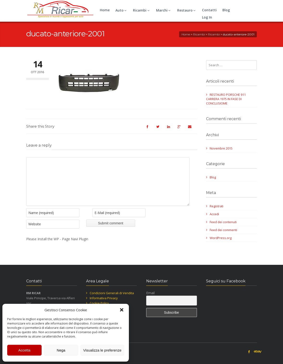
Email (150, 293)
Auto (121, 10)
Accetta (24, 350)
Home (105, 10)
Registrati (216, 206)
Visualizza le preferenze (102, 350)
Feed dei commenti (223, 230)
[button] (121, 309)
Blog (226, 10)
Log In (207, 17)
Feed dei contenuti (223, 222)
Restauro (187, 10)
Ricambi (142, 10)
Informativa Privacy (104, 298)
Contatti (209, 10)
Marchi (164, 10)
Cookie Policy (99, 303)
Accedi (214, 214)
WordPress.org (221, 238)
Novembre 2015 (221, 148)
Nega (61, 350)
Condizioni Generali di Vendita (112, 293)
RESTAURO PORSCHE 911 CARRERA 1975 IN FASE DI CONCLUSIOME (226, 98)
